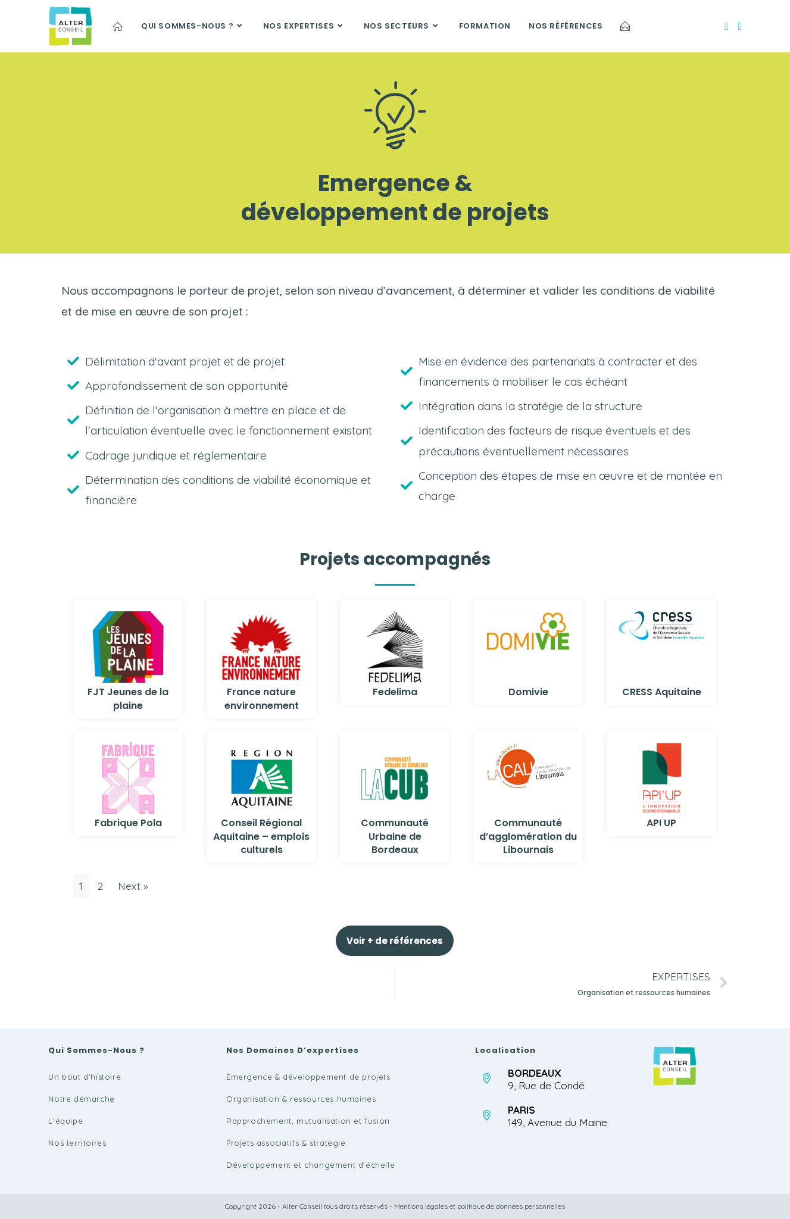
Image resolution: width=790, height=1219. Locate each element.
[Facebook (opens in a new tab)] (726, 26)
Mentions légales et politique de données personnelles (479, 1206)
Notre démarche (81, 1099)
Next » (133, 886)
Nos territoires (77, 1143)
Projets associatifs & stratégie (286, 1143)
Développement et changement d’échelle (310, 1165)
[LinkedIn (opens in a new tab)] (739, 26)
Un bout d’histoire (84, 1077)
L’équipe (65, 1121)
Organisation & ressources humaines (301, 1099)
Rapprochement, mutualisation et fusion (308, 1121)
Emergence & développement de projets (308, 1077)
